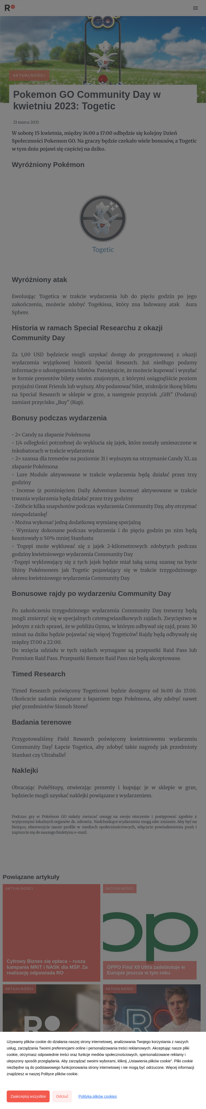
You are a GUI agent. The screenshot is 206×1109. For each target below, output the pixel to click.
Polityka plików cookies (97, 1096)
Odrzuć (62, 1096)
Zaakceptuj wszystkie (28, 1096)
